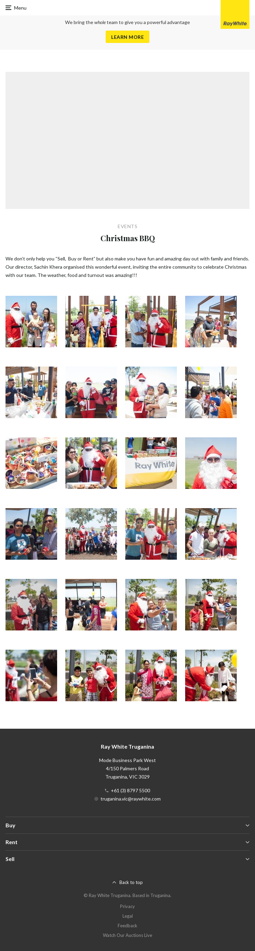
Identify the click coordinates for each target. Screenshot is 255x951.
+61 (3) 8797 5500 (130, 790)
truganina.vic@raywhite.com (130, 799)
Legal (128, 916)
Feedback (127, 925)
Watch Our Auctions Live (127, 935)
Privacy (127, 906)
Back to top (131, 882)
